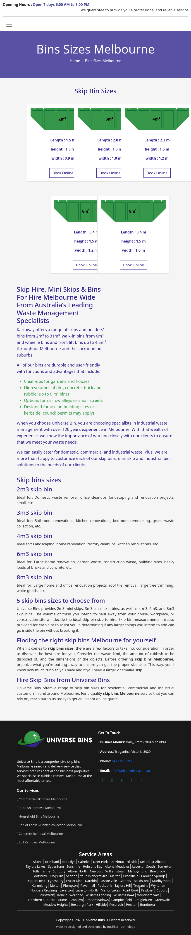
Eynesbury (55, 881)
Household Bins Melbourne (39, 816)
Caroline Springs (153, 876)
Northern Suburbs (41, 900)
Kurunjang (39, 885)
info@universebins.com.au (130, 770)
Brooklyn (68, 862)
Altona (38, 862)
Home (75, 60)
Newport (96, 871)
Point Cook (130, 890)
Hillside (132, 862)
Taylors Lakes (35, 866)
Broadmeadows (97, 900)
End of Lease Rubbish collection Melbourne (51, 825)
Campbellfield (121, 900)
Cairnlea (84, 862)
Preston (132, 904)
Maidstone (142, 881)
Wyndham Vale (148, 895)
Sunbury (59, 871)
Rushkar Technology (121, 927)
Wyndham (158, 885)
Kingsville (57, 876)
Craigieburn (143, 900)
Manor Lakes (110, 890)
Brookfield (130, 876)
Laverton (66, 890)
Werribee (76, 895)
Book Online (63, 172)
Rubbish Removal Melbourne (40, 807)
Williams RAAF (124, 895)
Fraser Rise (74, 881)
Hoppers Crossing (44, 890)
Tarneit (62, 895)
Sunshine (73, 866)
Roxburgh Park (82, 904)
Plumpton (70, 885)
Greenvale (162, 900)
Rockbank (105, 885)
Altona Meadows (117, 866)
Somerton (165, 866)
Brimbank (52, 862)
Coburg (162, 890)
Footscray (40, 876)
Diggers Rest (35, 881)
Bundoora (147, 904)
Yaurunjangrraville (93, 876)
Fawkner (147, 890)
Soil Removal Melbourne (37, 842)
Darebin (91, 881)
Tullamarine (41, 871)
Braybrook (157, 871)
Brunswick (46, 895)
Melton (115, 876)
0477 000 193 (121, 761)
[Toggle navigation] (9, 24)
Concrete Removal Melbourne (41, 833)
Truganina (140, 885)
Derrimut (117, 862)
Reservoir (116, 904)
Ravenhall (87, 885)
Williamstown (115, 871)
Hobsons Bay (92, 866)
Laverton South (143, 866)
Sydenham (56, 866)
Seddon (71, 876)
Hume (62, 900)
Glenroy (125, 881)
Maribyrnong (137, 871)
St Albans (158, 862)
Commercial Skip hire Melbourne (43, 799)
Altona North (77, 871)
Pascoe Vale (108, 881)
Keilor (144, 862)
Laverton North (86, 890)
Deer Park (100, 862)
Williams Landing (98, 895)
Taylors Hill (123, 885)
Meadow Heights (56, 904)
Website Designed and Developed (79, 927)
